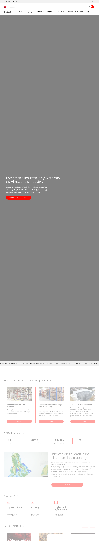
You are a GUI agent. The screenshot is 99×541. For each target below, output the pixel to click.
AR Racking (30, 12)
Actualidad (40, 11)
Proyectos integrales (49, 12)
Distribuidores (79, 11)
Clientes (70, 11)
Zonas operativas (90, 12)
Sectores (22, 11)
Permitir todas (86, 471)
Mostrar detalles (10, 479)
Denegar (86, 475)
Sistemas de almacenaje (10, 12)
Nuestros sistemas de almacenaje (18, 197)
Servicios (62, 11)
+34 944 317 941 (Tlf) (11, 1)
